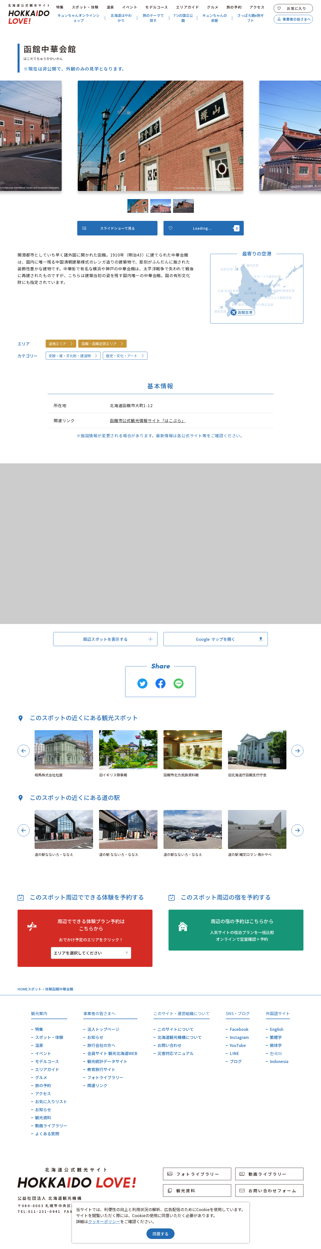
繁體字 (276, 1037)
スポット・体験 (85, 7)
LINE (234, 1053)
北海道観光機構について (179, 1037)
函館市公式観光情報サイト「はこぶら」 (148, 420)
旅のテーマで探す (153, 18)
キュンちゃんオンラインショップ (78, 18)
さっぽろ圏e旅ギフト (250, 18)
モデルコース (156, 7)
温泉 (110, 7)
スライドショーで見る (109, 228)
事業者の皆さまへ (294, 19)
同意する (160, 1234)
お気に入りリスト (51, 1101)
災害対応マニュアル (175, 1053)
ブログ (236, 1061)
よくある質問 (47, 1134)
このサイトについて (175, 1029)
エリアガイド (187, 7)
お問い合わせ (169, 1045)
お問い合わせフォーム (268, 1191)
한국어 (276, 1053)
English (276, 1029)
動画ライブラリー (51, 1125)
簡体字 (276, 1045)
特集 (60, 7)
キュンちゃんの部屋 (214, 18)
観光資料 (43, 1117)
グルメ (212, 7)
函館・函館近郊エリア (103, 343)
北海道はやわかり (121, 18)
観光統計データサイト (107, 1061)
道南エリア (61, 343)
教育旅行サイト (101, 1069)
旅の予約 (234, 7)
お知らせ (43, 1109)
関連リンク (97, 1085)
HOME (23, 989)
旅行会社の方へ (101, 1045)
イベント (130, 7)
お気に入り (291, 8)
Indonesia (279, 1061)
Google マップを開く (229, 639)
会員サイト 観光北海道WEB (112, 1053)
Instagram (239, 1037)
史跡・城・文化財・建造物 (73, 355)
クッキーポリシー (104, 1221)
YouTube (238, 1045)
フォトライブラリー (105, 1077)
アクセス (257, 7)
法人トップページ (103, 1029)
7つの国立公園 (183, 18)
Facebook (239, 1029)
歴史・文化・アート (125, 355)
